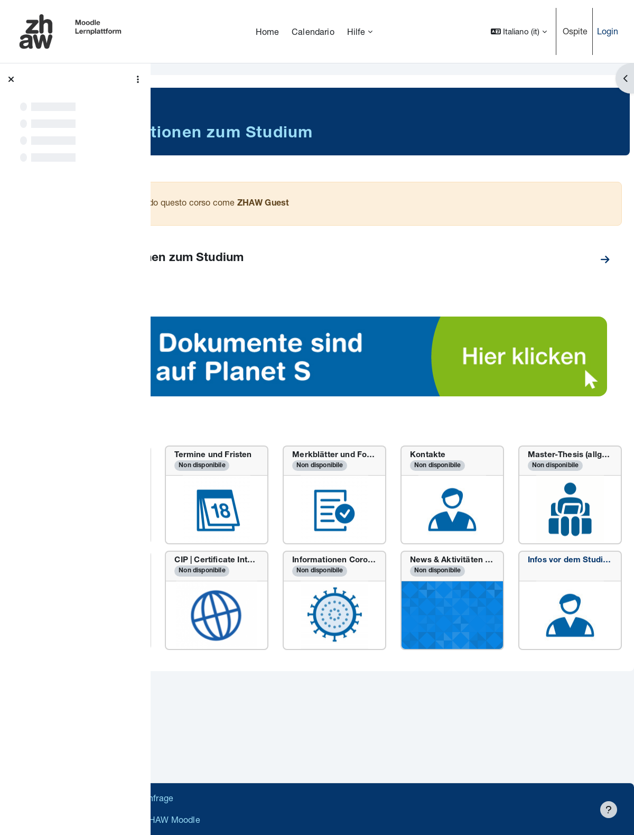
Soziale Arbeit (198, 101)
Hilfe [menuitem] (356, 31)
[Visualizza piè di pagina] (608, 809)
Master (249, 101)
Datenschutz (191, 798)
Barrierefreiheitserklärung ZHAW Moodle (245, 819)
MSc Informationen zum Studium (274, 258)
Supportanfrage (259, 798)
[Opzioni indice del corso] (137, 79)
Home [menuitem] (267, 31)
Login (608, 31)
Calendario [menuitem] (313, 31)
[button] (519, 31)
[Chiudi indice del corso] (11, 79)
